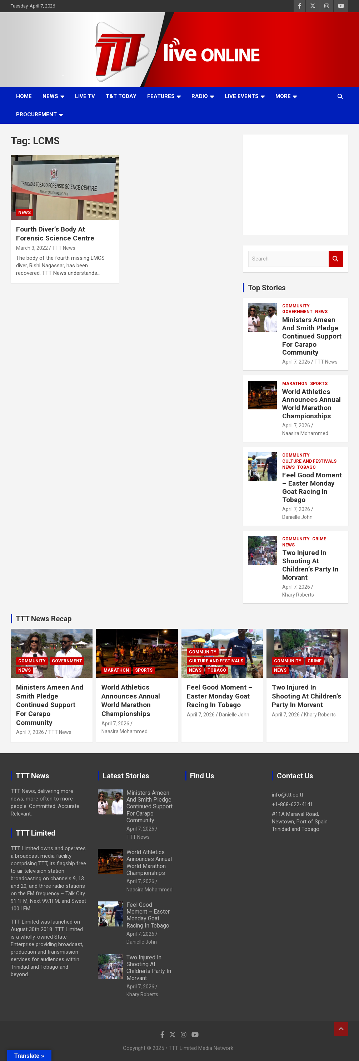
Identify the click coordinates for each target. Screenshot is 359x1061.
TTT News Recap (43, 618)
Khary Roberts (298, 595)
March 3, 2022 (32, 248)
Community (296, 305)
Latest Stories (126, 776)
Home (24, 96)
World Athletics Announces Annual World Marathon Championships (311, 404)
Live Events (242, 96)
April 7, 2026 (296, 362)
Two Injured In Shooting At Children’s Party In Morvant (310, 565)
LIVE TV (85, 96)
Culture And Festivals (309, 461)
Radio (199, 96)
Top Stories (267, 287)
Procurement (36, 114)
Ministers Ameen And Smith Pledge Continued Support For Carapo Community (311, 336)
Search (336, 259)
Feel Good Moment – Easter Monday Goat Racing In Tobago (312, 487)
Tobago (306, 467)
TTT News (63, 248)
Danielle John (297, 517)
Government (297, 311)
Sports (319, 383)
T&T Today (121, 96)
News (50, 96)
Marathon (295, 383)
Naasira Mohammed (305, 433)
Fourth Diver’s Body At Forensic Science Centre (55, 233)
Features (161, 96)
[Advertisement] (295, 184)
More (283, 96)
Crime (319, 538)
